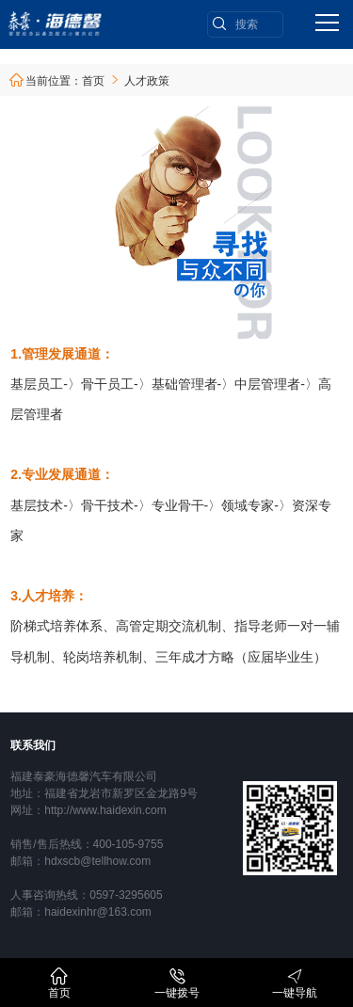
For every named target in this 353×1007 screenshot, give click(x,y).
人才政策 (146, 81)
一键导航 (294, 983)
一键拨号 (177, 983)
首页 (93, 81)
